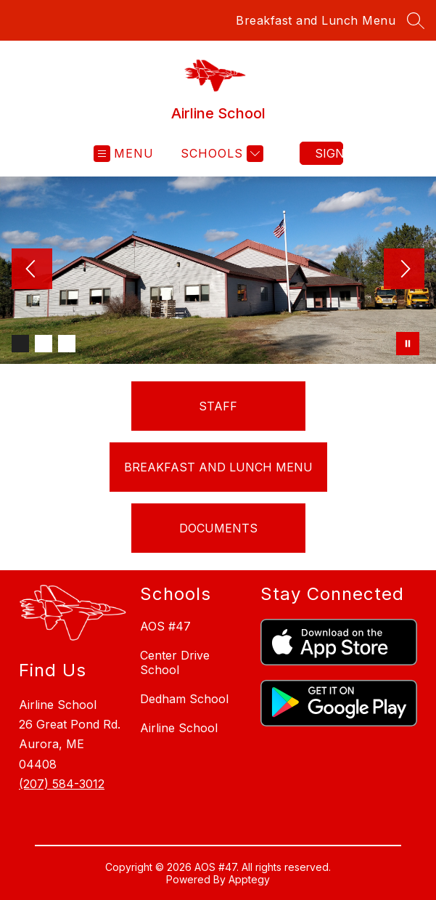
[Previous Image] (32, 270)
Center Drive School (175, 662)
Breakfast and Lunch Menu (315, 20)
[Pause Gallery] (407, 343)
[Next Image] (404, 270)
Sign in (329, 153)
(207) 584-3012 (61, 784)
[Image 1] (20, 343)
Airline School (179, 728)
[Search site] (415, 20)
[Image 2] (43, 343)
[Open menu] (124, 154)
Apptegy (249, 879)
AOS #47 (165, 626)
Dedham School (184, 699)
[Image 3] (66, 343)
